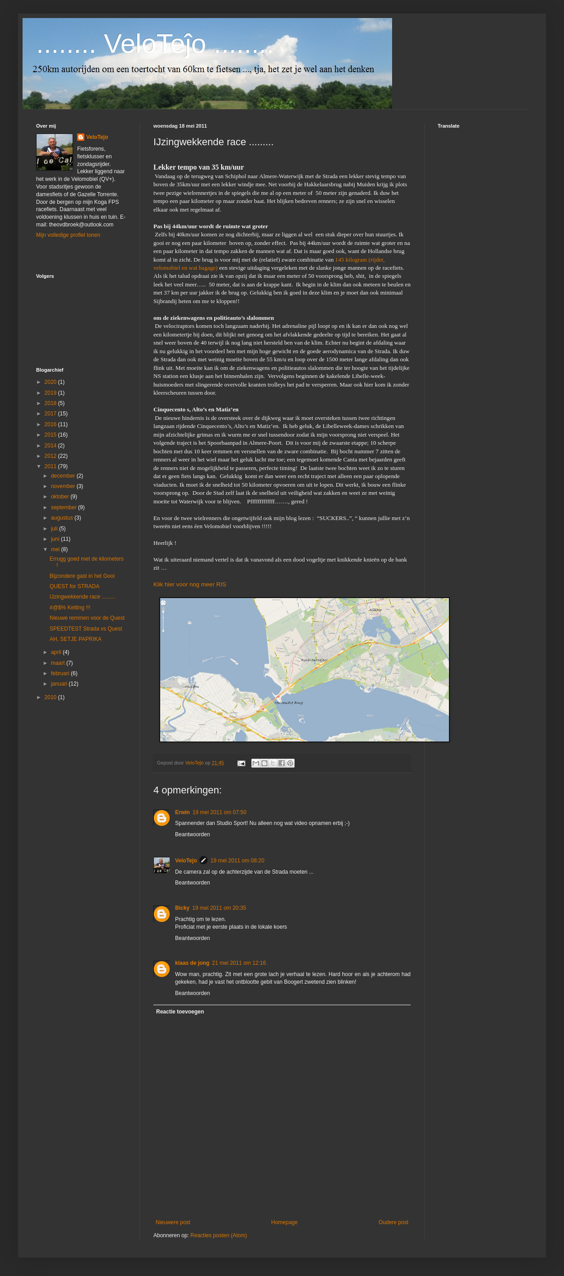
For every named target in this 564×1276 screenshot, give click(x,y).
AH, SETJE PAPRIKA (76, 639)
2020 (51, 382)
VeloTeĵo (186, 860)
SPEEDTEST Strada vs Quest (86, 629)
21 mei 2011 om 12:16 (239, 963)
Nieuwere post (173, 1222)
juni (56, 539)
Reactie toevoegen (180, 1012)
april (57, 652)
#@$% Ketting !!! (70, 607)
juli (55, 528)
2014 (51, 445)
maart (58, 663)
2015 (51, 435)
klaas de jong (192, 963)
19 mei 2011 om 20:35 (219, 908)
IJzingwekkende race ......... (82, 597)
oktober (60, 496)
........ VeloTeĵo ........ (155, 43)
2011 (51, 466)
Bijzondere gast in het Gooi (82, 576)
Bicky (182, 908)
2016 (51, 424)
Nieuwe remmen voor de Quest (87, 618)
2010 (51, 697)
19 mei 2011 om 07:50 (219, 812)
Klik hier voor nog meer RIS (189, 584)
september (64, 507)
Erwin (182, 812)
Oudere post (393, 1222)
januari (60, 684)
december (64, 476)
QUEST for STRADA (74, 586)
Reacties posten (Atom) (218, 1235)
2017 (51, 413)
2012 (51, 456)
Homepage (284, 1222)
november (64, 486)
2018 (51, 403)
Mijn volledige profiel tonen (68, 235)
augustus (62, 518)
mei (56, 549)
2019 (51, 393)
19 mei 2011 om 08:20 (237, 860)
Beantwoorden (192, 834)
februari (61, 673)
